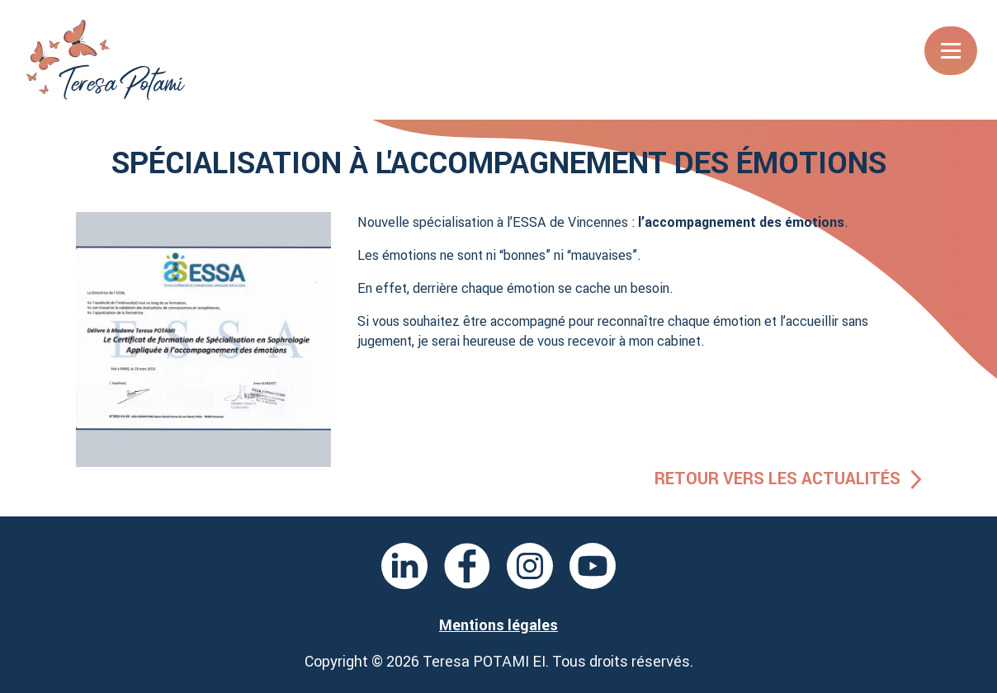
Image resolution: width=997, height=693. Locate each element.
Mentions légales (498, 624)
